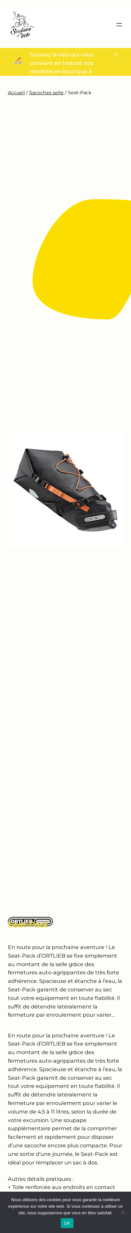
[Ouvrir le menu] (119, 25)
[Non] (123, 1212)
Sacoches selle (46, 93)
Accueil (16, 93)
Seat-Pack (28, 924)
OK (67, 1223)
